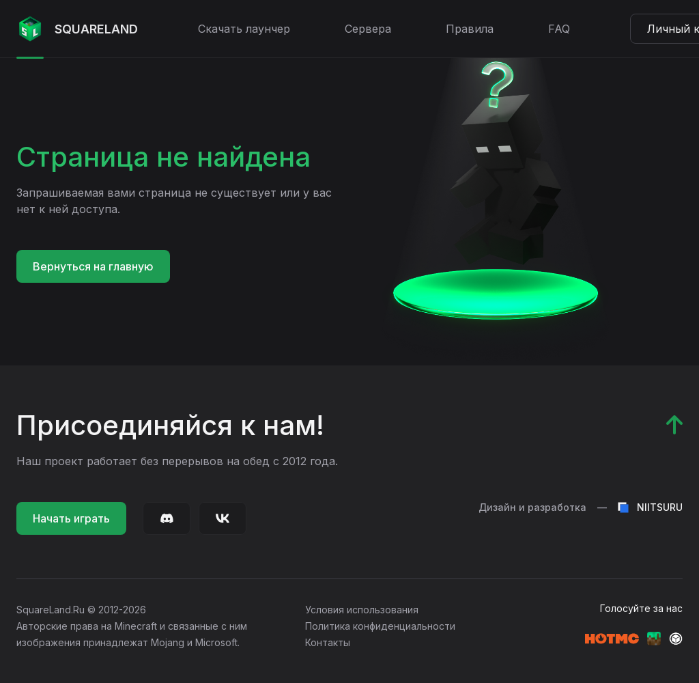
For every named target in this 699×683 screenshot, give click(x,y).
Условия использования (361, 609)
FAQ (559, 29)
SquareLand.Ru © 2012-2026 (81, 609)
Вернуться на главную (93, 266)
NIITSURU (650, 507)
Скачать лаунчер (244, 29)
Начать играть (71, 518)
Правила (470, 29)
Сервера (368, 29)
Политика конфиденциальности (380, 626)
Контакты (327, 642)
